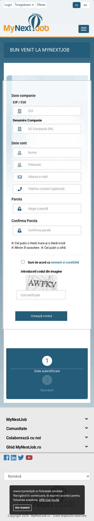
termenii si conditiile (64, 262)
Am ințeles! (22, 507)
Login (8, 5)
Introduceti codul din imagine (41, 271)
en (85, 5)
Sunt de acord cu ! (53, 262)
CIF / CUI (19, 102)
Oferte (41, 5)
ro (76, 5)
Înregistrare (24, 5)
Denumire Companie (27, 120)
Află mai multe (49, 500)
